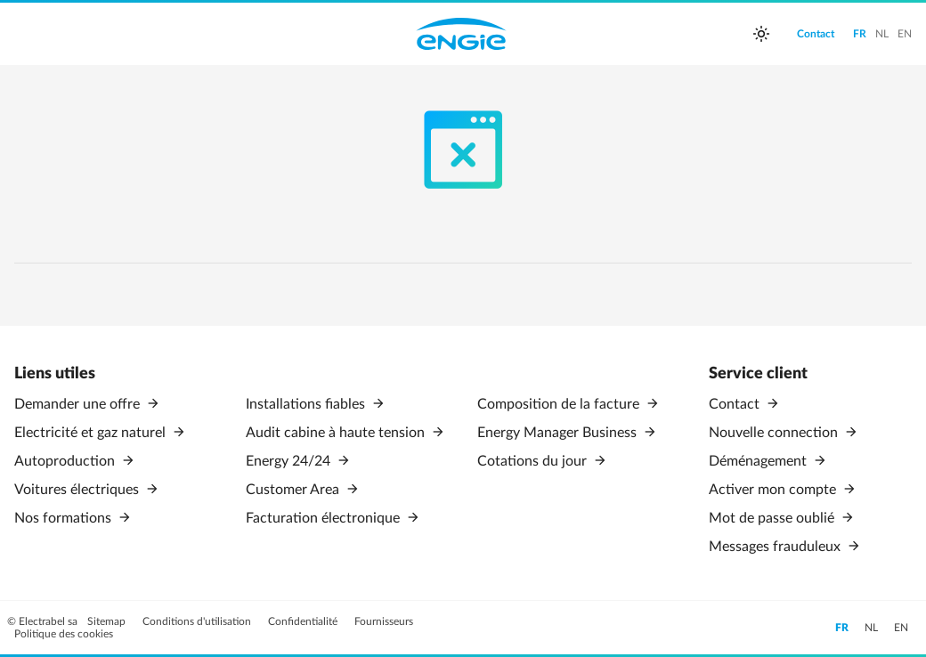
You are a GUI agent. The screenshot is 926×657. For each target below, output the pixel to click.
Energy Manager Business (558, 433)
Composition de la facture (560, 404)
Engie (461, 34)
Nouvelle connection (775, 433)
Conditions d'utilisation (198, 621)
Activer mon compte (774, 490)
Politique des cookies (63, 634)
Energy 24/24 (290, 461)
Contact (736, 404)
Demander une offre (78, 404)
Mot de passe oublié (773, 518)
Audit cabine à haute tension (337, 433)
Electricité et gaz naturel (91, 433)
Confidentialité (304, 621)
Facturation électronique (324, 518)
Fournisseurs (383, 621)
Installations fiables (307, 404)
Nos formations (64, 518)
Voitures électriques (78, 490)
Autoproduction (66, 461)
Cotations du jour (533, 461)
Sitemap (107, 621)
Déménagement (759, 461)
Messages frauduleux (776, 546)
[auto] (761, 33)
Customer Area (294, 490)
